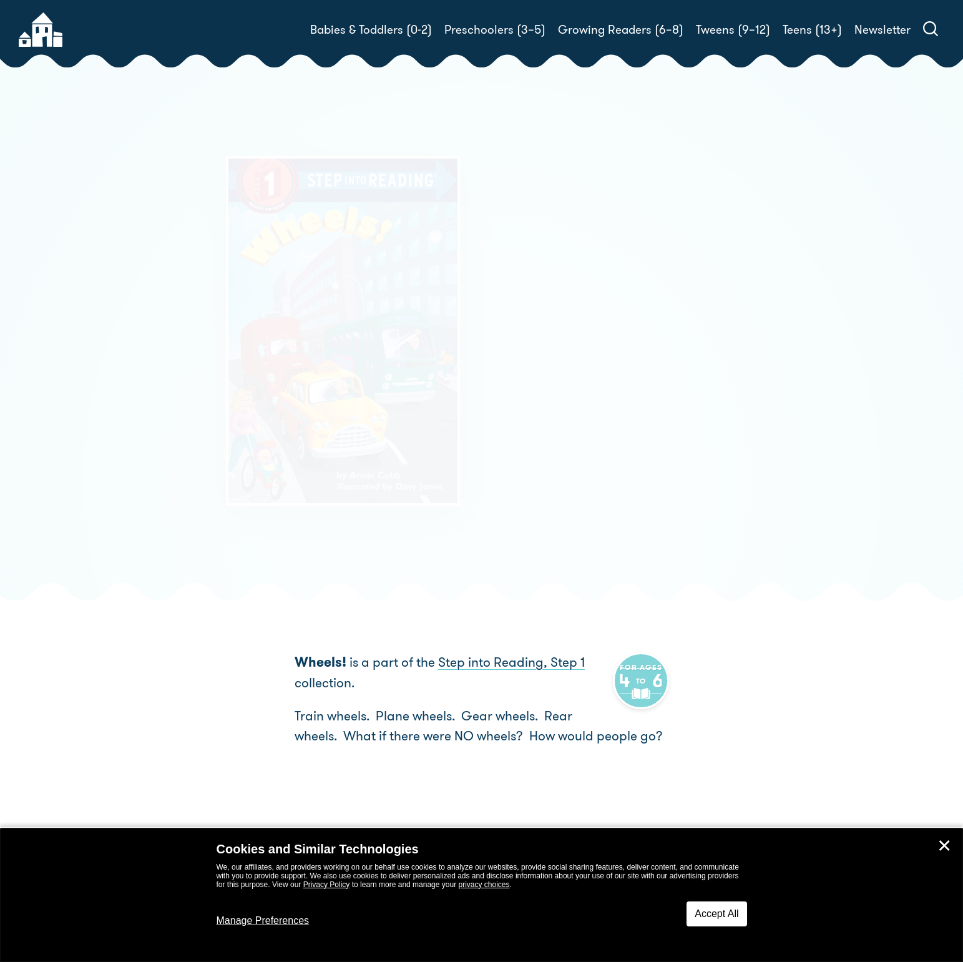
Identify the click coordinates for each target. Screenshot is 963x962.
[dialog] (481, 895)
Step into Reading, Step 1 (511, 662)
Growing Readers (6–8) (620, 29)
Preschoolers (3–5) (494, 29)
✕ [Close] (944, 846)
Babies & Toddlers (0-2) (371, 29)
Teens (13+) (812, 29)
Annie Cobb (567, 348)
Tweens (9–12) (733, 29)
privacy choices (483, 884)
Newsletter (882, 29)
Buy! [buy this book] (522, 392)
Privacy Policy (326, 884)
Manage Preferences (263, 920)
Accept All (716, 913)
